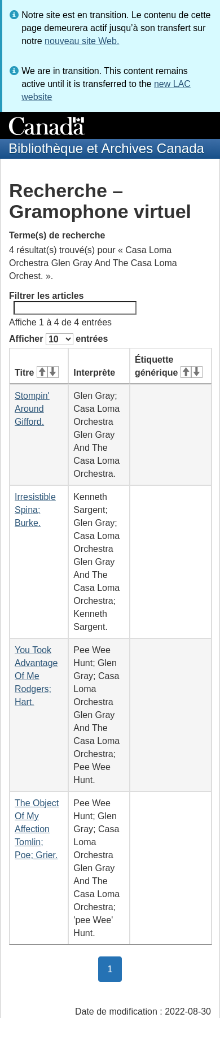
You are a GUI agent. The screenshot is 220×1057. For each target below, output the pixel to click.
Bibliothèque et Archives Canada (106, 148)
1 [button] (115, 968)
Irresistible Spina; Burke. (35, 510)
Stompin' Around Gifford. (32, 409)
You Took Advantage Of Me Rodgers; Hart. (36, 676)
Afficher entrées (58, 339)
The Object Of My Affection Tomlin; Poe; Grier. (37, 829)
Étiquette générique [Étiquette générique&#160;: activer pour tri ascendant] (169, 366)
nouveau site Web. (82, 41)
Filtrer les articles (73, 303)
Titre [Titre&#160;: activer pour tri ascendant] (37, 372)
